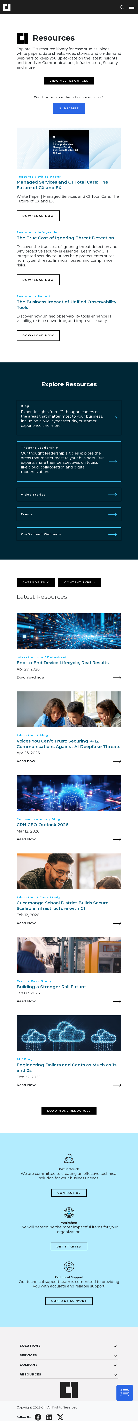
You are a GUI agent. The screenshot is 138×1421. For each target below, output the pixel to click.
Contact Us (69, 1193)
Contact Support (69, 1301)
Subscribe (69, 108)
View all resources (69, 80)
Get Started (69, 1247)
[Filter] (36, 582)
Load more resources (69, 1111)
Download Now (38, 215)
